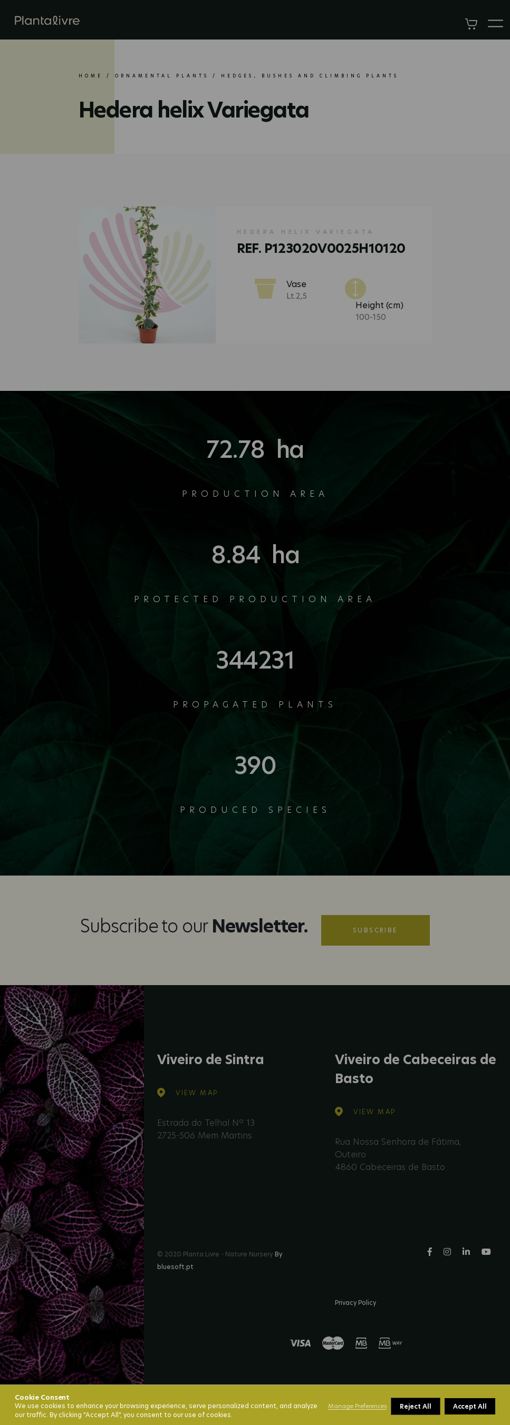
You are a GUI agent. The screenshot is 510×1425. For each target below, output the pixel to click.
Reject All (415, 1406)
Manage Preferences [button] (357, 1406)
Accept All (470, 1406)
